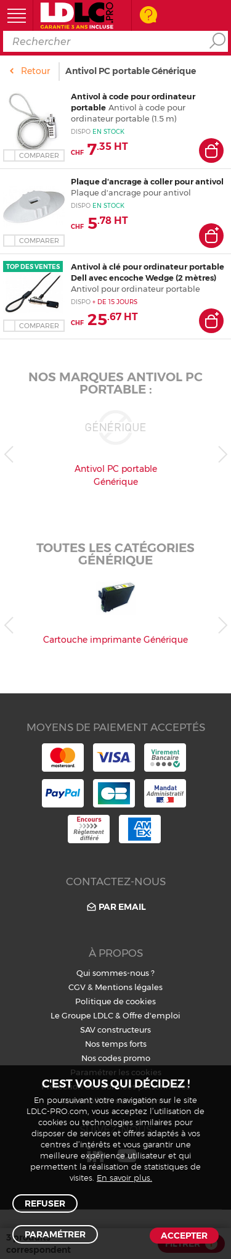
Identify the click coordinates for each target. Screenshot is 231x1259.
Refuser (45, 1203)
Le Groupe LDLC (82, 1015)
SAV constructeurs (115, 1029)
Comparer (39, 155)
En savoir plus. (124, 1178)
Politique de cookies (115, 1001)
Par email (115, 907)
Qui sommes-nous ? (115, 973)
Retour (35, 70)
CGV (77, 987)
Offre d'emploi (151, 1015)
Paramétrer (55, 1234)
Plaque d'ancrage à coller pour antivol (147, 181)
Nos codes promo (115, 1058)
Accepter (184, 1235)
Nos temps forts (116, 1044)
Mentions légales (129, 987)
